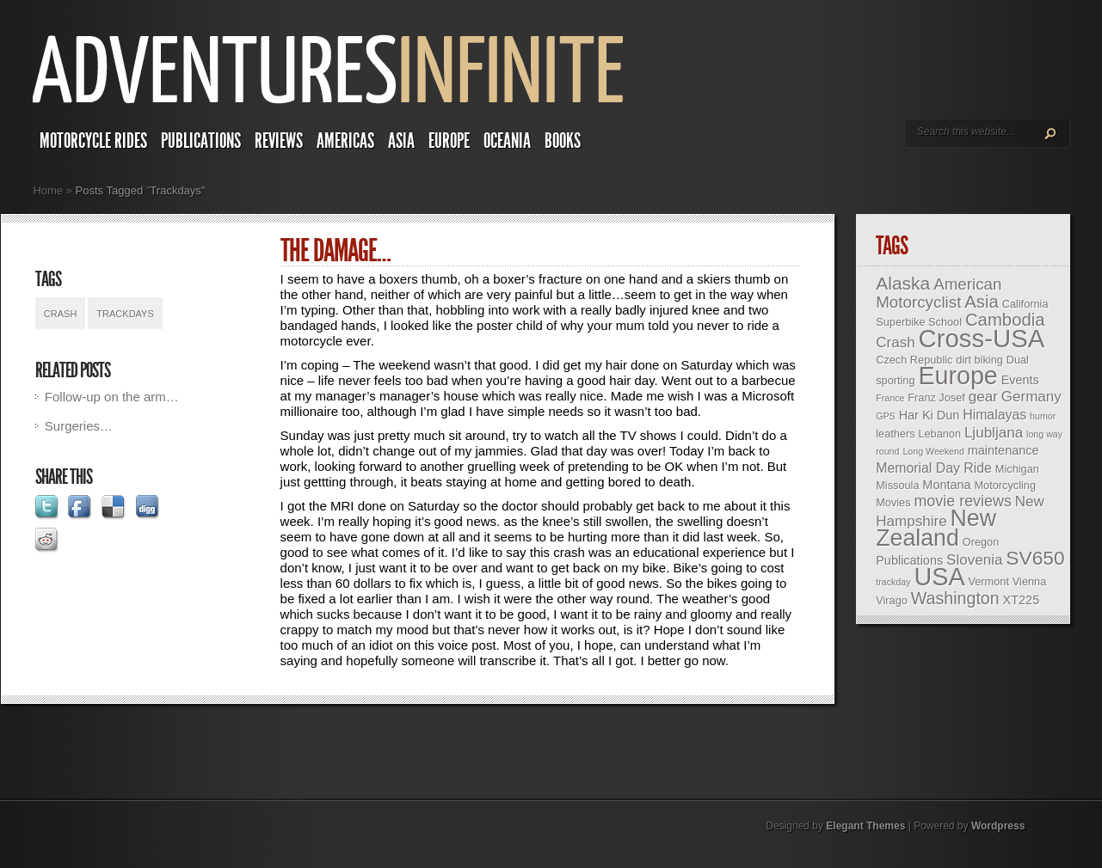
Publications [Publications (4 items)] (909, 560)
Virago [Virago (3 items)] (892, 600)
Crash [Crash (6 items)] (895, 342)
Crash (60, 314)
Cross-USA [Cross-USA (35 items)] (982, 338)
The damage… (335, 251)
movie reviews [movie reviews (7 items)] (962, 501)
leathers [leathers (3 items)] (895, 433)
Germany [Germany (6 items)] (1031, 396)
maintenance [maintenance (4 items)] (1003, 450)
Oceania (507, 141)
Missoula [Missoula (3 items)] (897, 485)
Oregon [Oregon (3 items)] (981, 541)
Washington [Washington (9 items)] (955, 598)
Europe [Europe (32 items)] (957, 375)
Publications (201, 141)
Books (563, 141)
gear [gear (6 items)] (983, 396)
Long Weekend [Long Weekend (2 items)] (933, 451)
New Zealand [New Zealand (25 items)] (936, 528)
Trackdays (124, 314)
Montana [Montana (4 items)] (946, 485)
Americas (345, 141)
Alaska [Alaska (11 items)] (903, 283)
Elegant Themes (865, 826)
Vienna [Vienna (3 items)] (1029, 581)
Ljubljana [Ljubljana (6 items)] (993, 433)
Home (48, 190)
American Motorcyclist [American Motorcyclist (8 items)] (938, 293)
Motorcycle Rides (93, 141)
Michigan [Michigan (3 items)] (1017, 468)
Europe (449, 141)
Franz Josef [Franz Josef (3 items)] (936, 397)
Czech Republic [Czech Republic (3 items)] (914, 359)
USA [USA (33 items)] (939, 576)
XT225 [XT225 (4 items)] (1021, 600)
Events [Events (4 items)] (1020, 380)
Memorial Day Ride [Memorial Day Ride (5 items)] (934, 468)
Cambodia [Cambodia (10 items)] (1005, 319)
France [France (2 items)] (890, 398)
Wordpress (998, 826)
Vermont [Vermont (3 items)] (989, 581)
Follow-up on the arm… (112, 396)
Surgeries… (79, 426)
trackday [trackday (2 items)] (893, 582)
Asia (401, 141)
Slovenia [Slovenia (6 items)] (974, 560)
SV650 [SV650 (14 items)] (1035, 558)
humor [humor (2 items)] (1043, 416)
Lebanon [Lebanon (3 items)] (939, 433)
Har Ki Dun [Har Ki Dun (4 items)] (929, 415)
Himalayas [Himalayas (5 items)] (994, 414)
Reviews (279, 141)
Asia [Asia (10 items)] (981, 301)
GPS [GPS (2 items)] (886, 416)
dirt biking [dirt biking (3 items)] (979, 359)
